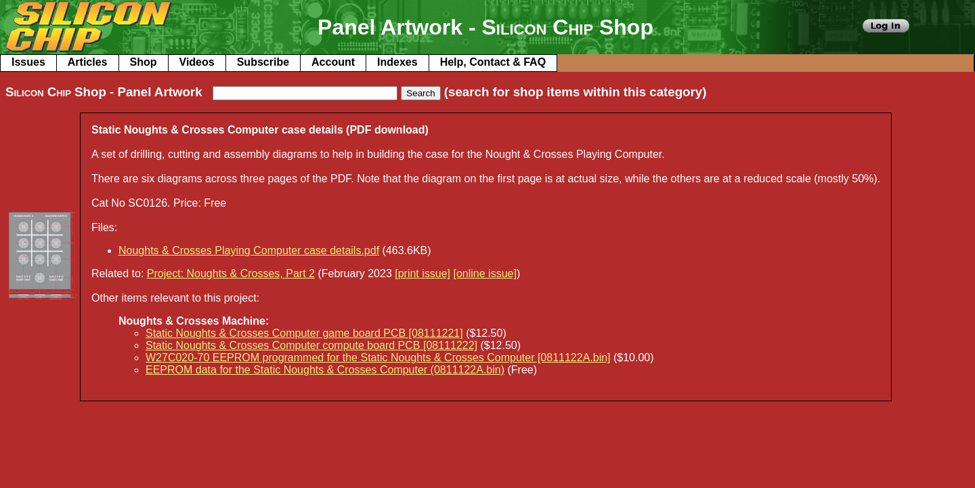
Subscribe (263, 62)
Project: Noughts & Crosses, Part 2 (231, 273)
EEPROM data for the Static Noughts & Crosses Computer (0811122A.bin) (325, 369)
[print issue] (422, 273)
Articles (88, 62)
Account (333, 62)
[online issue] (484, 273)
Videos (197, 62)
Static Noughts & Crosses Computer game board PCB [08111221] (304, 333)
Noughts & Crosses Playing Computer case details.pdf (248, 250)
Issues (28, 62)
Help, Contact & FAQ (493, 62)
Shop (143, 62)
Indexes (397, 62)
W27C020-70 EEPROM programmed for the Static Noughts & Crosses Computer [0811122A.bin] (378, 357)
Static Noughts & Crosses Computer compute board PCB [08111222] (311, 345)
